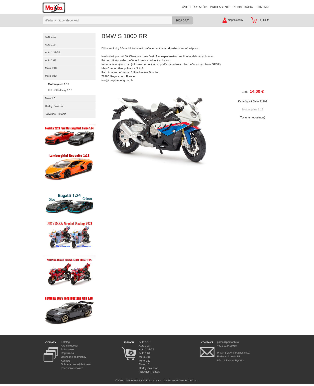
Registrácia (67, 353)
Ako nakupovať (69, 345)
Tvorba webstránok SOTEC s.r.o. (181, 380)
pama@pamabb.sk (228, 342)
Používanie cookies (72, 368)
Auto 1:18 (50, 36)
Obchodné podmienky (73, 356)
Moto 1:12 (51, 75)
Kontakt (65, 360)
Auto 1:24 (50, 44)
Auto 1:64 (50, 60)
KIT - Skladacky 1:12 (60, 90)
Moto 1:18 (51, 68)
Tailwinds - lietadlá (55, 113)
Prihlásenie (67, 349)
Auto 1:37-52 (52, 52)
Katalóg (65, 342)
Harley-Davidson (54, 106)
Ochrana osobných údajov (76, 364)
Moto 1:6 (50, 98)
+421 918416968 (227, 345)
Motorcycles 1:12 (58, 84)
